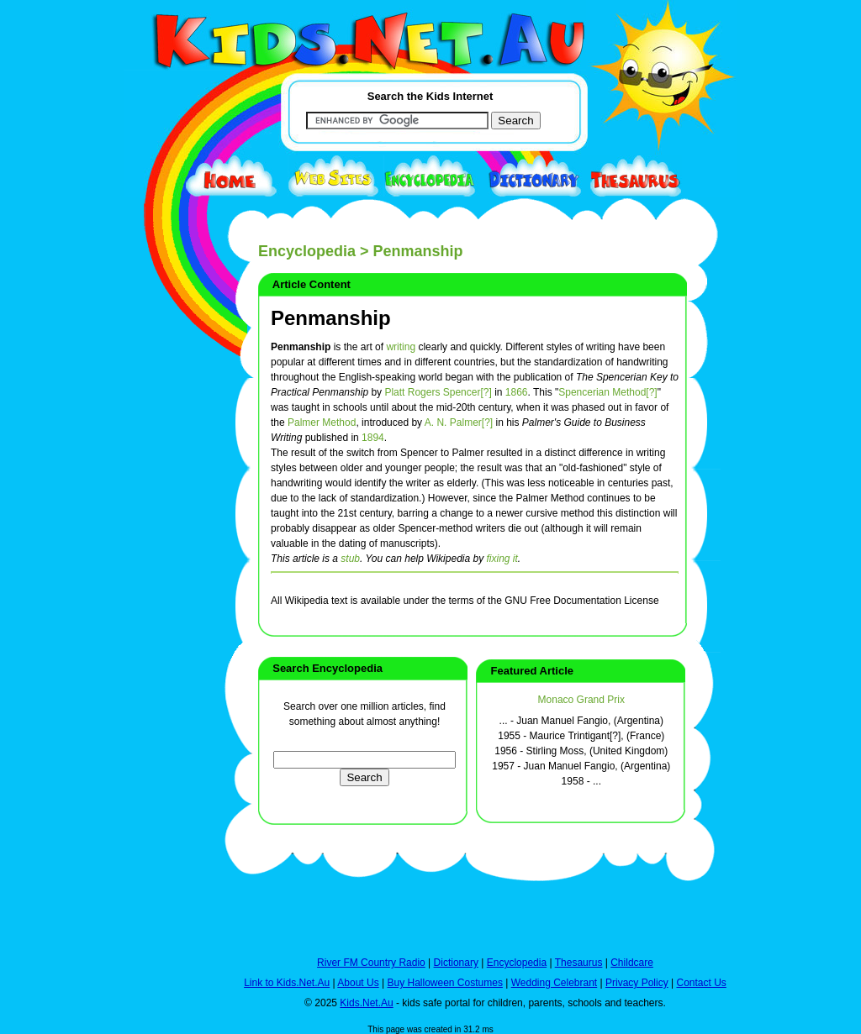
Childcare (631, 962)
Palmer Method (322, 422)
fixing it (501, 558)
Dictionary (456, 962)
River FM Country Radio (371, 962)
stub (350, 558)
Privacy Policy (636, 983)
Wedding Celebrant (554, 983)
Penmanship (331, 318)
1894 (373, 438)
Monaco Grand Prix (581, 700)
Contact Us (701, 983)
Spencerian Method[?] (607, 392)
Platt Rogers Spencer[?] (437, 392)
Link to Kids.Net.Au (287, 983)
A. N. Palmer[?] (459, 422)
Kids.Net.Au (366, 1003)
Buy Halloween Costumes (444, 983)
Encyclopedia (307, 251)
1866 (516, 392)
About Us (357, 983)
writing (400, 347)
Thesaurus (579, 962)
